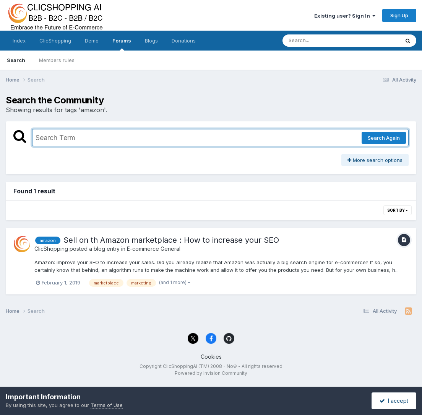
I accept (394, 400)
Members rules (57, 60)
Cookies (211, 356)
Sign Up (399, 15)
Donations (184, 41)
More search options (375, 160)
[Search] (320, 40)
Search (16, 60)
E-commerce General (153, 248)
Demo (92, 41)
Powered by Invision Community (211, 373)
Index (19, 41)
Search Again (384, 138)
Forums (121, 44)
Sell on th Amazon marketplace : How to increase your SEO (171, 240)
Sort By (397, 210)
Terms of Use (107, 405)
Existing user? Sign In (344, 16)
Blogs (151, 41)
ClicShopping (55, 41)
